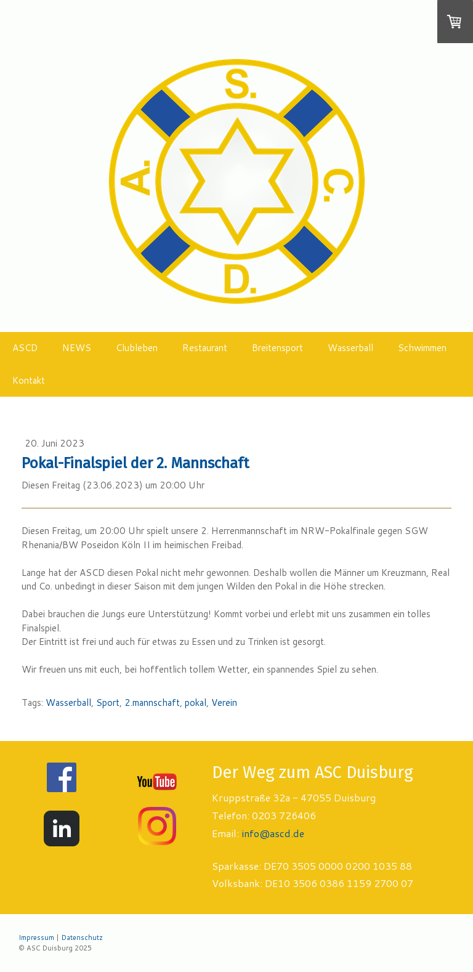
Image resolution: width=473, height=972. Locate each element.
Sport (107, 702)
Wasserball (350, 347)
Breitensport (277, 347)
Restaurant (204, 347)
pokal (195, 702)
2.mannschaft (152, 702)
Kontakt (28, 380)
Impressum (36, 937)
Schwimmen (422, 347)
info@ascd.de (272, 833)
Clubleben (137, 347)
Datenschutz (82, 937)
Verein (224, 702)
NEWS (76, 347)
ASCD (25, 347)
